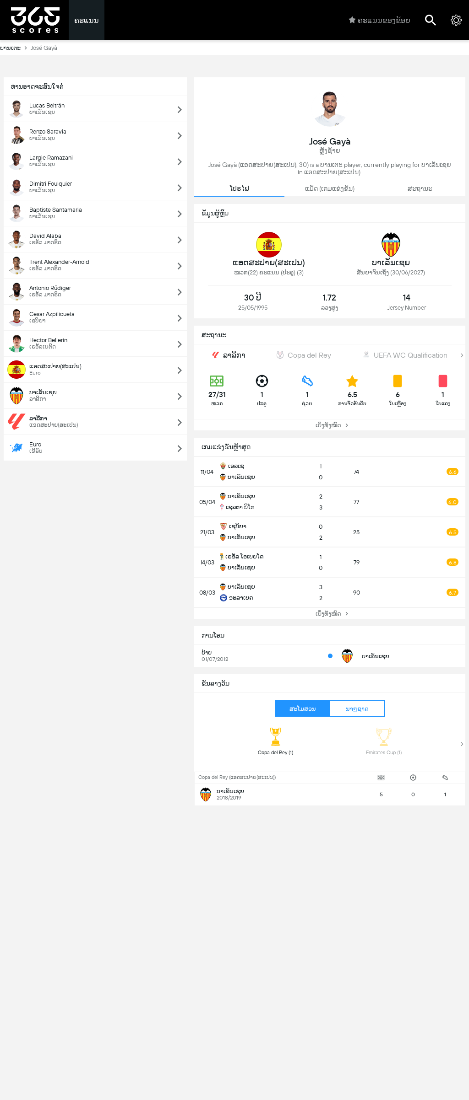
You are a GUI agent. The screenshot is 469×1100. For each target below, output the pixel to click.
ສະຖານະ (420, 188)
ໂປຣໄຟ (239, 188)
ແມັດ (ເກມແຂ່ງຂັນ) (329, 188)
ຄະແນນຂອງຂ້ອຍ (379, 20)
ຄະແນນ (86, 20)
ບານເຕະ (15, 47)
